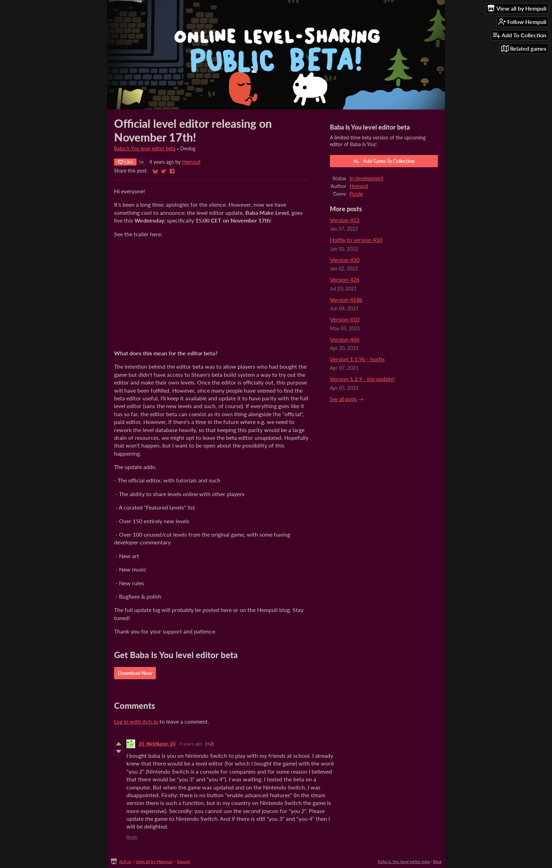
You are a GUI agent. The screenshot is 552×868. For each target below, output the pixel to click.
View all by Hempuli (154, 861)
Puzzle (356, 194)
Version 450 (344, 259)
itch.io (125, 861)
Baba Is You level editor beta (144, 148)
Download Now (135, 673)
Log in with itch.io (136, 721)
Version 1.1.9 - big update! (362, 378)
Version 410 (344, 319)
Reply (132, 837)
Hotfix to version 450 (356, 239)
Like (125, 162)
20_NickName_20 (157, 744)
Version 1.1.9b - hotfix (357, 359)
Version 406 (344, 339)
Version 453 (344, 220)
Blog (437, 861)
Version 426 (344, 279)
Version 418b (346, 299)
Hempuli (191, 162)
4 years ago (190, 744)
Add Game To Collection (384, 161)
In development (366, 178)
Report (183, 861)
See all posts (343, 399)
